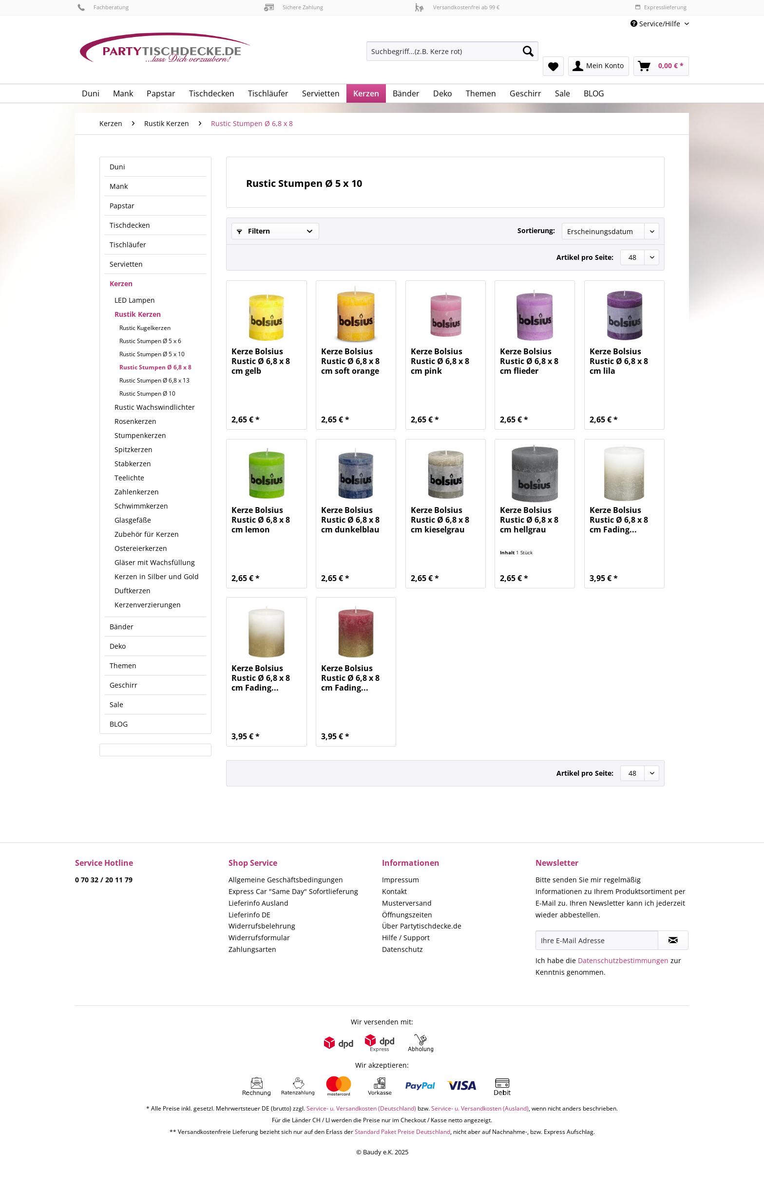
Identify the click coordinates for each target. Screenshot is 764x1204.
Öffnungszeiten (407, 914)
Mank (119, 186)
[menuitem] (452, 55)
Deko (118, 646)
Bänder (122, 626)
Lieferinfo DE (249, 914)
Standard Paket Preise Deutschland (402, 1132)
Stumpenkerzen (140, 435)
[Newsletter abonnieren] (673, 940)
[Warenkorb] (661, 66)
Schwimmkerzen (141, 506)
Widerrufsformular (259, 937)
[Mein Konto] (598, 66)
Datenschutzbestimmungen (623, 960)
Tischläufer (128, 244)
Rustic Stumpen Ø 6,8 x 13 (154, 380)
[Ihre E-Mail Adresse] (596, 940)
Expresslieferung (661, 7)
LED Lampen (135, 300)
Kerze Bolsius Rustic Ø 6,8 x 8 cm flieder (529, 361)
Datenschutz (402, 949)
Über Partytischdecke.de (421, 925)
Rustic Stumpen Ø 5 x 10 (152, 354)
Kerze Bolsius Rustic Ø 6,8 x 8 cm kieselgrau (440, 520)
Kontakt (394, 891)
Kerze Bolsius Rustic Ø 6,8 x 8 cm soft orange (350, 361)
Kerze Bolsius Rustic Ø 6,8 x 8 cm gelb (260, 361)
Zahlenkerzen (137, 491)
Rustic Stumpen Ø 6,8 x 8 (155, 367)
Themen (123, 665)
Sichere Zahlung (293, 7)
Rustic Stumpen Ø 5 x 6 (150, 341)
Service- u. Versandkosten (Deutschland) (361, 1108)
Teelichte (129, 477)
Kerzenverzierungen (148, 604)
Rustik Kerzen (138, 314)
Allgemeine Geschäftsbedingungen (286, 879)
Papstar (122, 205)
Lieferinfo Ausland (258, 903)
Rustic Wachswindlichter (155, 407)
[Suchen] (528, 51)
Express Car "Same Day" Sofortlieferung (293, 891)
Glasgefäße (133, 520)
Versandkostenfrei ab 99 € (457, 7)
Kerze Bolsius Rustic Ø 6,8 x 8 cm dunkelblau (350, 520)
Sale (116, 704)
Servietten (126, 264)
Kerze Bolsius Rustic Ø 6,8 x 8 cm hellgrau (529, 520)
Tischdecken (130, 225)
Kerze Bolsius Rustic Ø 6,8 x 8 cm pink (440, 361)
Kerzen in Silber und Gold (157, 576)
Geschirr (123, 685)
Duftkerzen (133, 590)
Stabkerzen (133, 463)
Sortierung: (536, 230)
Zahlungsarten (252, 949)
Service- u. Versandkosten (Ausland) (480, 1108)
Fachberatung (103, 7)
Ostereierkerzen (141, 548)
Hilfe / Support (406, 937)
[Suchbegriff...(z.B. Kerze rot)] (452, 51)
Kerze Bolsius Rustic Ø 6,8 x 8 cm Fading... (619, 520)
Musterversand (407, 903)
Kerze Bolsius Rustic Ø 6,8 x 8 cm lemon (260, 520)
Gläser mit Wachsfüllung (155, 562)
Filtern (253, 231)
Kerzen (121, 283)
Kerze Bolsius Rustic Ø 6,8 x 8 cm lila (619, 361)
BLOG (119, 724)
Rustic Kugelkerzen (145, 328)
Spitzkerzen (134, 449)
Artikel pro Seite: (584, 257)
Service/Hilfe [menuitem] (656, 23)
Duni (117, 166)
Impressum (400, 879)
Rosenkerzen (135, 421)
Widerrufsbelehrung (262, 925)
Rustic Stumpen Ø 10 (147, 393)
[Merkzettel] (553, 66)
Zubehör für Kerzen (147, 534)
